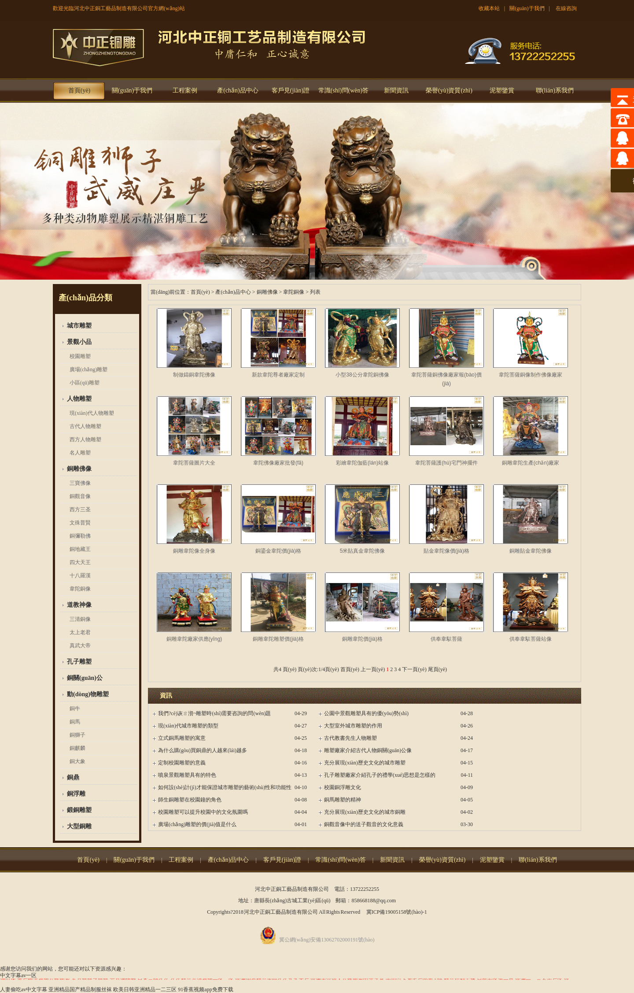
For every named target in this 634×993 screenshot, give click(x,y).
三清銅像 (80, 619)
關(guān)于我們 (526, 8)
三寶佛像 (80, 483)
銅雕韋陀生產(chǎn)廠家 (530, 463)
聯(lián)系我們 (555, 90)
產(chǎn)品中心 (237, 90)
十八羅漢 (80, 575)
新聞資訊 (396, 90)
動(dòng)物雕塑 (88, 694)
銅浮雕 (76, 793)
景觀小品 (79, 342)
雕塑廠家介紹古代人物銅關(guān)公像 (368, 750)
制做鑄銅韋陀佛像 (194, 375)
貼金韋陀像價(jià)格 (446, 551)
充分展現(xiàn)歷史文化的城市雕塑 (364, 763)
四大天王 (80, 562)
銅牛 (75, 708)
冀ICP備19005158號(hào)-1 (396, 912)
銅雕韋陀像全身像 (194, 551)
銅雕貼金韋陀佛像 (530, 551)
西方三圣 (80, 509)
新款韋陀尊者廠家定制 (278, 375)
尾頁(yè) (437, 669)
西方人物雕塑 (85, 439)
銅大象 (77, 761)
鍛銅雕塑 (79, 810)
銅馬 (75, 722)
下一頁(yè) (414, 669)
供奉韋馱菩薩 (446, 639)
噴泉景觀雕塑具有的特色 (187, 775)
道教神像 (79, 605)
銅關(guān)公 (85, 678)
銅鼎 (73, 777)
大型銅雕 (79, 826)
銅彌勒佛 (80, 536)
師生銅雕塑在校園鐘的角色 (189, 800)
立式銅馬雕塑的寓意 (182, 738)
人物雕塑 (79, 398)
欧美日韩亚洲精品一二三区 (145, 989)
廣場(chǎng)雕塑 (88, 369)
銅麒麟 (77, 748)
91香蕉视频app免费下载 (205, 989)
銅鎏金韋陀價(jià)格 (278, 551)
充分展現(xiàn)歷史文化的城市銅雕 (364, 812)
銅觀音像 (80, 496)
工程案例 (185, 90)
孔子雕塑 (79, 661)
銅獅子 (77, 735)
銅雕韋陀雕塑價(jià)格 (278, 639)
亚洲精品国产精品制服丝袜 (80, 989)
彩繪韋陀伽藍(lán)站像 (362, 463)
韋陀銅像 (80, 589)
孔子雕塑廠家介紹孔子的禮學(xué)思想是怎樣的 (379, 775)
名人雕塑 (80, 453)
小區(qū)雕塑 (85, 383)
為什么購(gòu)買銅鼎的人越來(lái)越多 (202, 750)
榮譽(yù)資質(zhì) (449, 90)
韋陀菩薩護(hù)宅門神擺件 (446, 463)
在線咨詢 (566, 8)
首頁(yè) (79, 90)
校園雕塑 (80, 356)
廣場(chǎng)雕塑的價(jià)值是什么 (197, 824)
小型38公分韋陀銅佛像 (362, 375)
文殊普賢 (80, 523)
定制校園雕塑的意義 (182, 763)
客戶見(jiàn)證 (291, 90)
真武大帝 (80, 645)
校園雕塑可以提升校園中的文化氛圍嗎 (203, 812)
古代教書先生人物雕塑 (350, 738)
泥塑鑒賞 (502, 90)
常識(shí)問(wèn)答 (343, 90)
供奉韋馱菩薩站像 (530, 639)
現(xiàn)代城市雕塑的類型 (188, 726)
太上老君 (80, 632)
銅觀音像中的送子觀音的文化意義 (363, 824)
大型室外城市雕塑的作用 (353, 726)
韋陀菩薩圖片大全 (194, 463)
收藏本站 (489, 8)
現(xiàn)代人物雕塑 (92, 413)
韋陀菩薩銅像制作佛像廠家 (530, 375)
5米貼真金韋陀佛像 (362, 551)
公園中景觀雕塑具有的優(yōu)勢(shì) (366, 713)
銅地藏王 (80, 549)
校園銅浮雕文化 (342, 787)
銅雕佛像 (79, 468)
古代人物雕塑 (85, 426)
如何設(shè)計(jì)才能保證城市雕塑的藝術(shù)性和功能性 (224, 787)
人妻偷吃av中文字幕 (23, 989)
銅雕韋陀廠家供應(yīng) (194, 639)
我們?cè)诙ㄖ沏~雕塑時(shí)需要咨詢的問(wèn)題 (214, 713)
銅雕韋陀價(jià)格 (362, 639)
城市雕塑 (79, 325)
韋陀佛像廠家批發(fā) (278, 463)
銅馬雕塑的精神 (342, 800)
